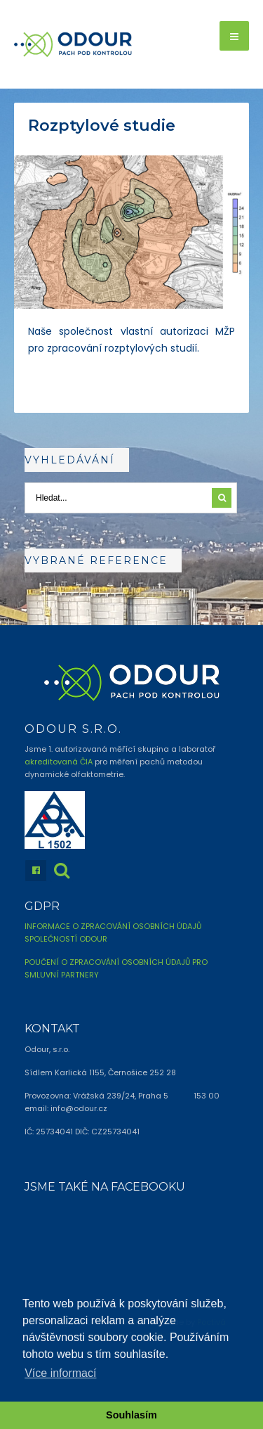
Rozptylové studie (101, 125)
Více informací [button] (60, 1373)
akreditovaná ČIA (59, 761)
